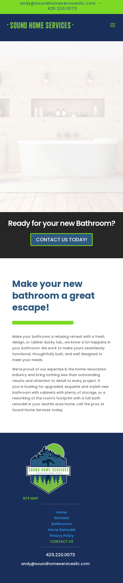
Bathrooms (62, 523)
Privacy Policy (62, 535)
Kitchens (61, 517)
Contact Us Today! (61, 239)
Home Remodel (61, 529)
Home (61, 512)
